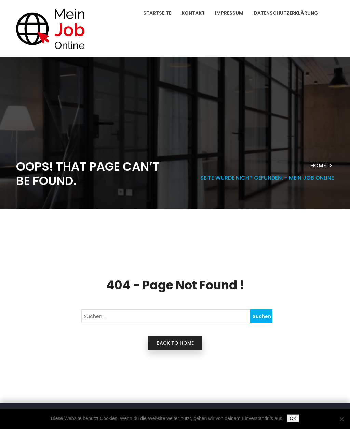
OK (293, 418)
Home (318, 165)
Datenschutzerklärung (286, 13)
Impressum (229, 13)
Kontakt (193, 13)
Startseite (157, 13)
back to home (175, 343)
